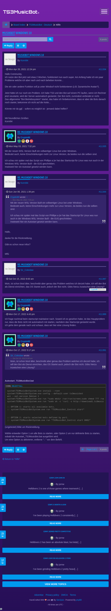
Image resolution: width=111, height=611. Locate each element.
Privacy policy (52, 595)
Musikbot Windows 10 (17, 33)
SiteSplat (60, 600)
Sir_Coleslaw (27, 270)
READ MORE (55, 497)
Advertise (38, 595)
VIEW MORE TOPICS (55, 584)
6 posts (103, 40)
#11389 (102, 314)
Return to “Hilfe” (11, 459)
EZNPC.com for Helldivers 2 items (57, 558)
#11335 (102, 146)
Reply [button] (8, 45)
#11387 (102, 279)
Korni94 (24, 60)
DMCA (64, 595)
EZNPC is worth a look (57, 505)
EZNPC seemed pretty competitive (57, 532)
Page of (92, 449)
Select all (17, 386)
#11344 (102, 192)
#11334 (102, 69)
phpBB (79, 600)
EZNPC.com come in (57, 478)
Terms (73, 595)
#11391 (102, 350)
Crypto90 (25, 137)
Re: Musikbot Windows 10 (32, 132)
